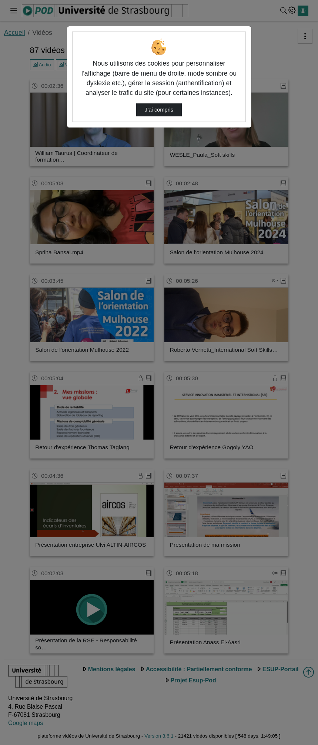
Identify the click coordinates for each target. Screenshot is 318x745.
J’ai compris (159, 110)
